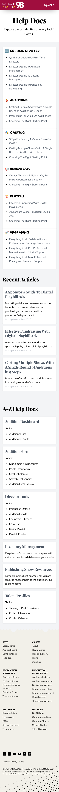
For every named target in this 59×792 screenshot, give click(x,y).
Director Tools (17, 496)
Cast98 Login (38, 713)
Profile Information (19, 469)
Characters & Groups (20, 519)
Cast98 (17, 769)
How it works (38, 649)
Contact (6, 761)
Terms (21, 761)
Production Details (19, 509)
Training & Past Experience (24, 608)
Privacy (14, 761)
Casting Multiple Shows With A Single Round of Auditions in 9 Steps (29, 367)
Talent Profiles (17, 595)
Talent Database (39, 729)
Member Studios (39, 725)
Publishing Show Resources (28, 569)
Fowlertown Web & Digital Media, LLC (37, 769)
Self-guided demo (11, 725)
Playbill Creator (17, 534)
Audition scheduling (41, 677)
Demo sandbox (10, 653)
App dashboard (10, 649)
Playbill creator (39, 697)
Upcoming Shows (40, 721)
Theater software (10, 696)
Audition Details (18, 514)
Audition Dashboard (22, 421)
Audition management (42, 681)
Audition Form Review (21, 484)
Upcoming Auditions (41, 717)
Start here (36, 661)
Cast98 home (9, 645)
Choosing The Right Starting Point (28, 121)
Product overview (40, 653)
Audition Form (17, 451)
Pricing (35, 657)
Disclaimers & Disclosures (23, 464)
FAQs (5, 721)
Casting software (10, 681)
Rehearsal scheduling (42, 689)
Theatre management (42, 701)
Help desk (7, 657)
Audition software (11, 677)
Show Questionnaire (20, 479)
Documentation (10, 713)
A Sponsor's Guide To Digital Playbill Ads (29, 294)
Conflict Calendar (18, 474)
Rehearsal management (43, 693)
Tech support (8, 729)
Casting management (42, 685)
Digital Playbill (17, 529)
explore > (48, 5)
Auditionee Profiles (19, 439)
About (35, 645)
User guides (8, 717)
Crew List (14, 524)
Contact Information (20, 613)
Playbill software (10, 692)
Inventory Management (24, 546)
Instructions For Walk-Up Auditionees (30, 116)
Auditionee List (17, 434)
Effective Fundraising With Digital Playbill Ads (27, 333)
